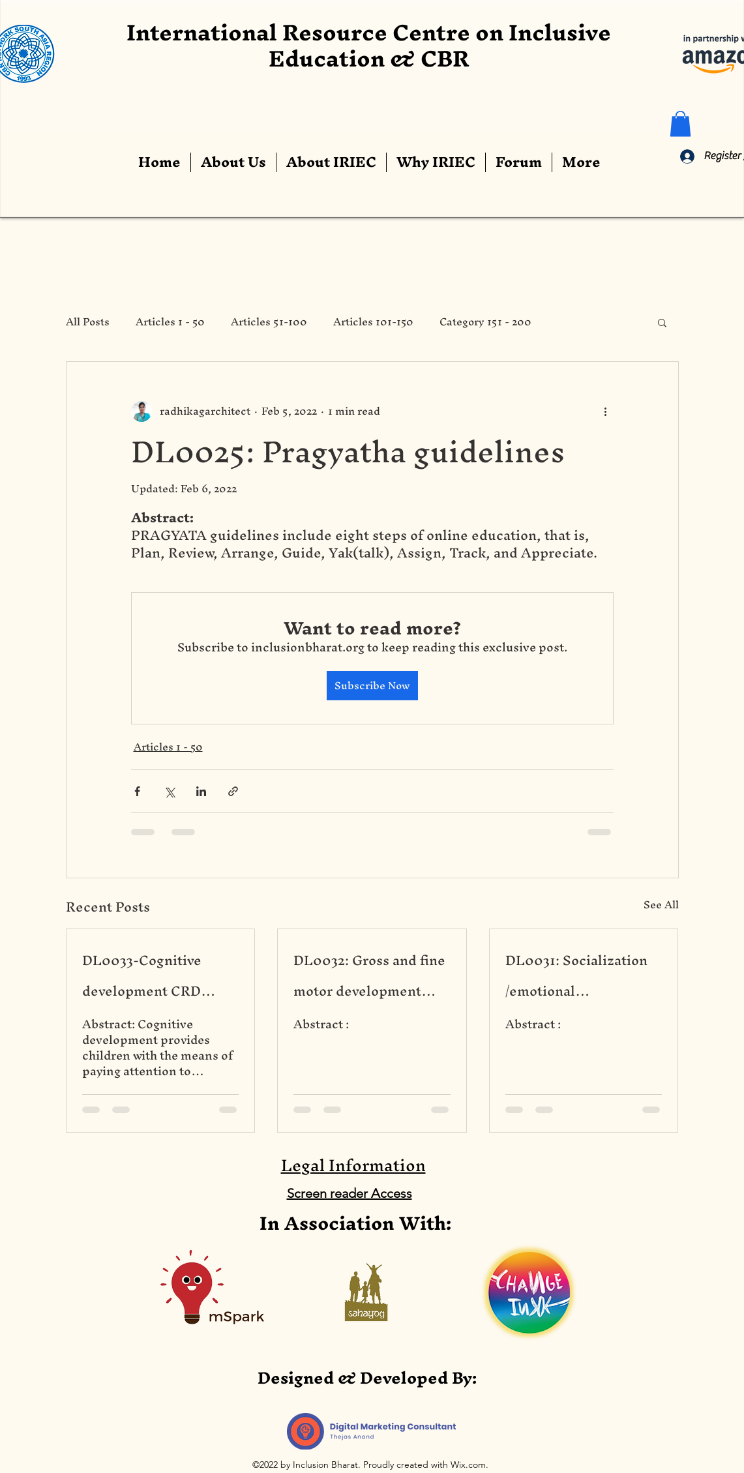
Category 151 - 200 (485, 322)
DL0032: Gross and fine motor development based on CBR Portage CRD (369, 975)
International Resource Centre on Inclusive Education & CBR (368, 45)
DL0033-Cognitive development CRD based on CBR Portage (154, 975)
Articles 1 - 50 (170, 322)
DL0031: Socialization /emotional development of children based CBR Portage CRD (576, 975)
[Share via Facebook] (137, 791)
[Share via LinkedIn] (201, 791)
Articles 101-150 (373, 322)
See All (661, 906)
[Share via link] (233, 791)
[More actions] (606, 411)
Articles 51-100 (269, 322)
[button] (680, 123)
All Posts (88, 322)
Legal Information (353, 1165)
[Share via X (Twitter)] (169, 791)
